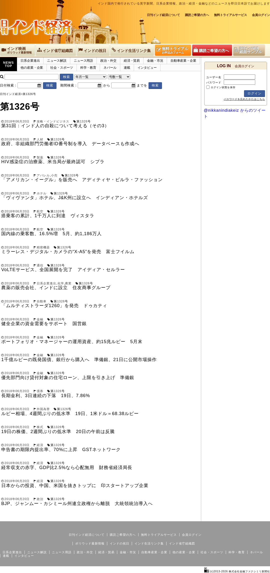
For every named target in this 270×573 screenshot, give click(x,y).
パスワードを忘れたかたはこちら (244, 99)
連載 (127, 67)
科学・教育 (88, 67)
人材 (40, 139)
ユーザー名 (213, 77)
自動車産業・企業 (183, 60)
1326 (84, 121)
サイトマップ (232, 517)
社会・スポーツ (61, 67)
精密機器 (43, 247)
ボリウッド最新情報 (89, 543)
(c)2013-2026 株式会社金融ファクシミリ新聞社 (237, 571)
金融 (40, 319)
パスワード (213, 82)
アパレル (43, 175)
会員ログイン (261, 15)
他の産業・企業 (31, 67)
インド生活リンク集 (149, 543)
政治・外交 (108, 60)
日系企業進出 (30, 60)
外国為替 (43, 409)
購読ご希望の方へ (197, 15)
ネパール (110, 67)
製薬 (40, 157)
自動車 (41, 301)
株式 (40, 427)
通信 (40, 265)
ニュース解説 (56, 60)
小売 (54, 175)
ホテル (41, 193)
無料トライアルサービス (230, 15)
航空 (40, 211)
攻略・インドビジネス (53, 121)
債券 (40, 391)
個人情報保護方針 (258, 517)
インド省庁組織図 (182, 543)
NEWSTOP (8, 64)
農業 (68, 283)
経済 (40, 445)
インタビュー (147, 67)
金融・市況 (155, 60)
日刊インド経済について (163, 15)
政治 (40, 499)
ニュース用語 (83, 60)
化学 (61, 283)
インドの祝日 (119, 543)
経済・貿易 (132, 60)
